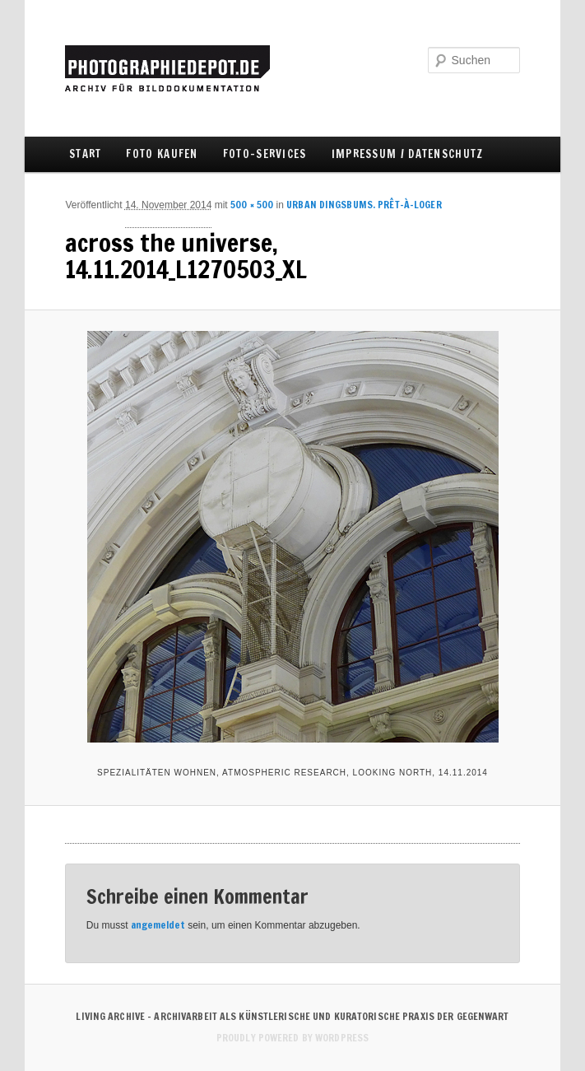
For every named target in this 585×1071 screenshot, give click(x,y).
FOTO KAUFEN (161, 154)
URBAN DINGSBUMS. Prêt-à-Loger (363, 205)
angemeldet (158, 925)
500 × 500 (251, 205)
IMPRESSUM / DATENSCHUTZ (408, 154)
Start (85, 154)
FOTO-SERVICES (265, 154)
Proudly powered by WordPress (292, 1038)
